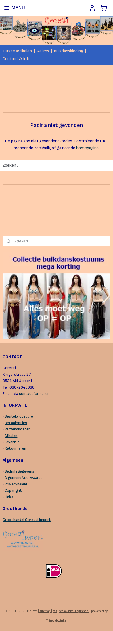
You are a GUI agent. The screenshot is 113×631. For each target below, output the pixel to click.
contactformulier (34, 393)
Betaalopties (16, 422)
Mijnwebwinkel (56, 620)
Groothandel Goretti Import (27, 519)
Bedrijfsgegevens (19, 471)
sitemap (45, 611)
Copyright (13, 490)
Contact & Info (17, 59)
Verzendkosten (17, 429)
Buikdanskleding (68, 51)
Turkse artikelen (17, 51)
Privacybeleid (16, 484)
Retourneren (15, 448)
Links (9, 497)
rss (55, 611)
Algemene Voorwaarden (25, 477)
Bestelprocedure (19, 416)
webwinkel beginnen (74, 611)
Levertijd (12, 442)
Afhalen (11, 435)
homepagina (87, 148)
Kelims (43, 51)
